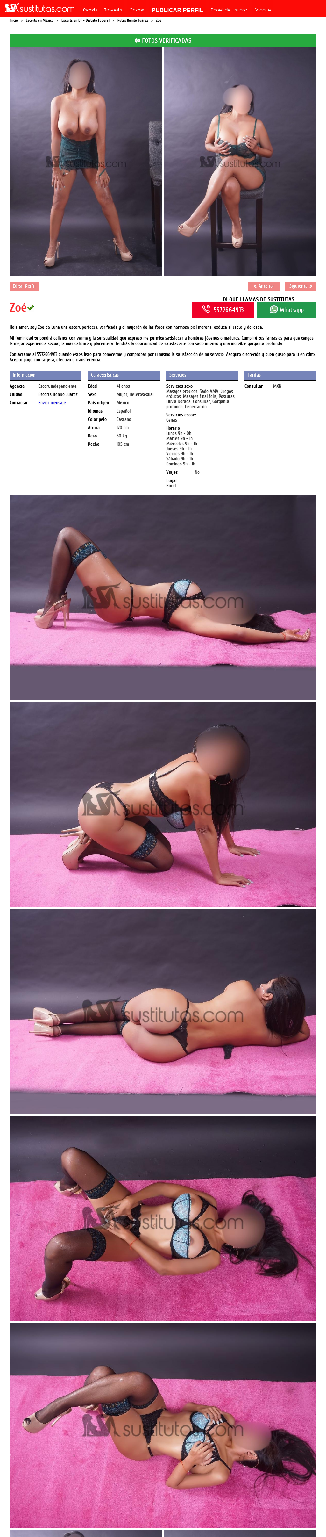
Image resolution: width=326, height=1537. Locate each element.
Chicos (137, 10)
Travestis (113, 10)
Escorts (90, 10)
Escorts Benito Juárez (58, 394)
